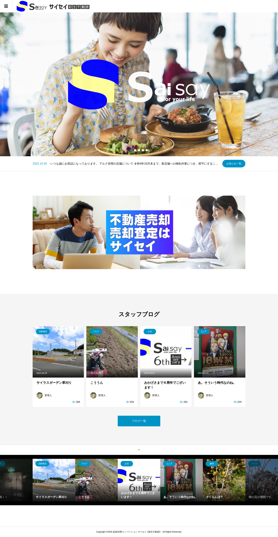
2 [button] (135, 150)
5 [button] (147, 150)
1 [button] (131, 150)
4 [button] (143, 150)
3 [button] (139, 150)
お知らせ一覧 (233, 163)
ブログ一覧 (139, 420)
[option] (139, 84)
